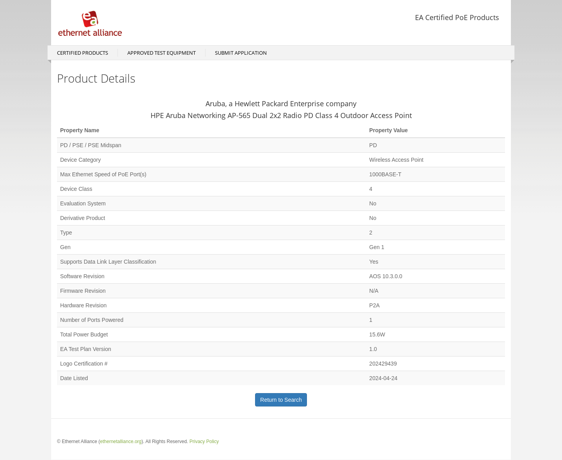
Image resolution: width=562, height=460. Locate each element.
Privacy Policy (204, 441)
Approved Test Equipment (161, 52)
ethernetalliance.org (120, 441)
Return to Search (281, 400)
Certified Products (82, 52)
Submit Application (241, 52)
